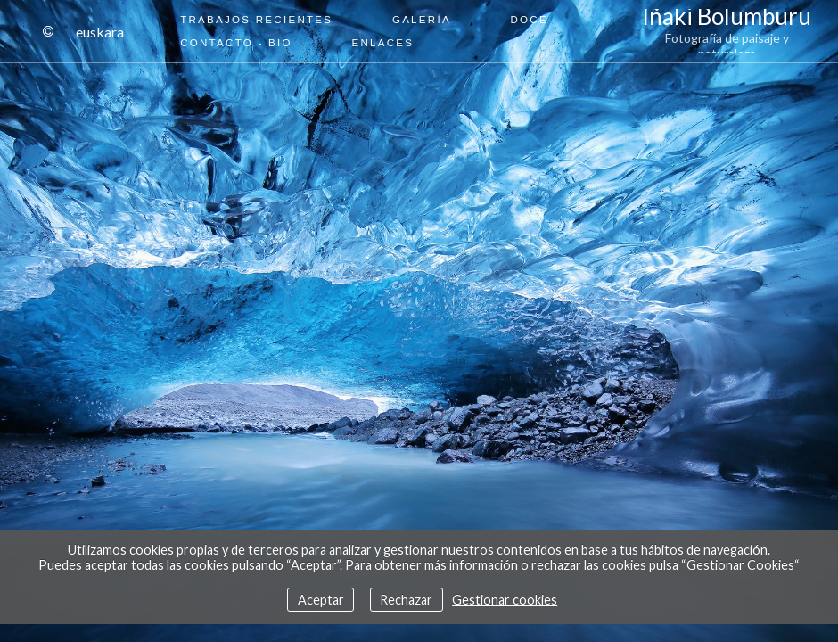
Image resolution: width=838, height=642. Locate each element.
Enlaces (382, 42)
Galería (421, 19)
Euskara (100, 31)
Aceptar (321, 599)
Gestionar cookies (504, 599)
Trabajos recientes (256, 19)
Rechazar (406, 599)
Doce (529, 19)
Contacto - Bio (236, 42)
